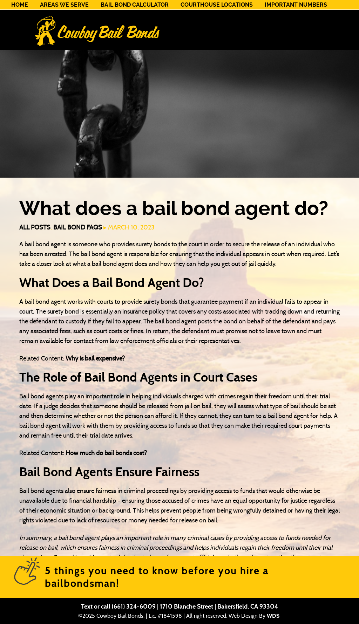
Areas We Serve (64, 4)
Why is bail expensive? (95, 358)
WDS (273, 615)
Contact (24, 14)
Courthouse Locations (217, 4)
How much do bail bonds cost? (106, 453)
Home (19, 4)
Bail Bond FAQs (77, 227)
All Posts (34, 227)
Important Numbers (296, 4)
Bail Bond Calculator (135, 4)
